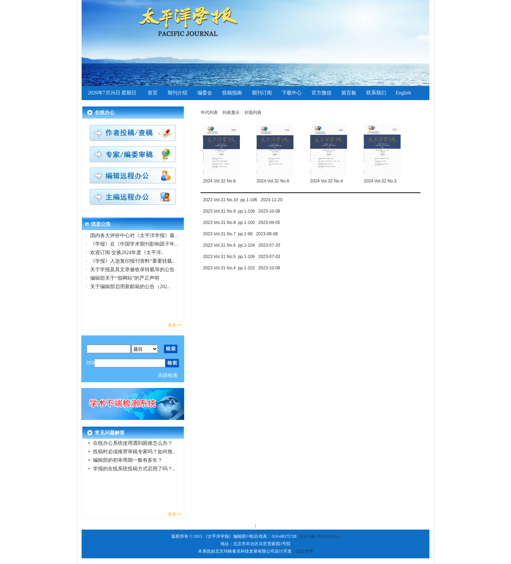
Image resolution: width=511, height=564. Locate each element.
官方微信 (321, 92)
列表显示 (231, 112)
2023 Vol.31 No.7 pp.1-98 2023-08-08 (240, 233)
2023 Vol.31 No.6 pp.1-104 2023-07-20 (241, 245)
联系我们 (376, 92)
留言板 (348, 92)
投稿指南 (232, 92)
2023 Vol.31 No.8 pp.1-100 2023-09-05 (241, 222)
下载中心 (292, 92)
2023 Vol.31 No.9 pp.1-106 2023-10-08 (241, 211)
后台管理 (304, 551)
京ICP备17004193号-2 (320, 536)
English (403, 92)
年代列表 (209, 112)
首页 (153, 92)
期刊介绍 (177, 92)
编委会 (204, 92)
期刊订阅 (262, 92)
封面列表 (253, 112)
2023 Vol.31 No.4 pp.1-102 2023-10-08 (241, 267)
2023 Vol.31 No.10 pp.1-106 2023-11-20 (242, 199)
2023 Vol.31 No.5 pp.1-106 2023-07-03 (241, 256)
